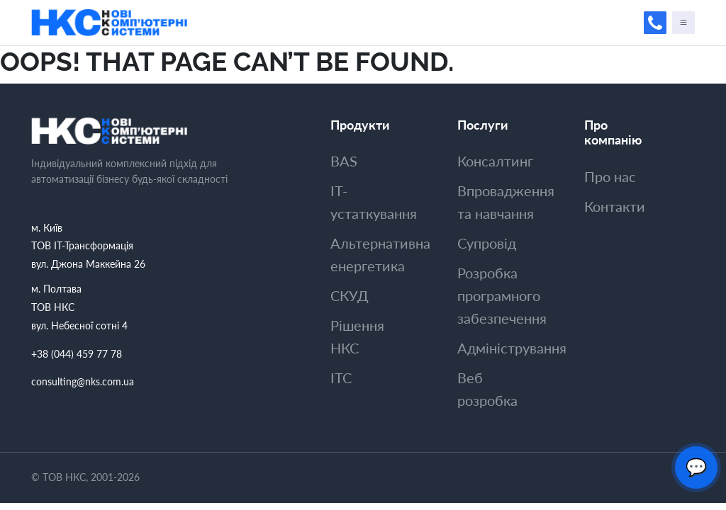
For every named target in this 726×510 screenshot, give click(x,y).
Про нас (610, 176)
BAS (343, 160)
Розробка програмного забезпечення (502, 295)
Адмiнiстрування (511, 347)
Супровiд (486, 242)
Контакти (614, 206)
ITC (341, 377)
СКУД (349, 295)
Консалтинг (495, 160)
